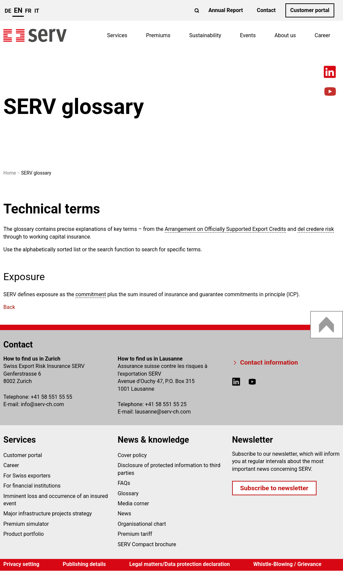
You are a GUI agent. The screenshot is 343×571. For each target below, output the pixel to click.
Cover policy (132, 455)
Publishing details (84, 564)
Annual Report (225, 10)
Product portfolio (23, 534)
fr (28, 11)
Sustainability (205, 35)
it (37, 11)
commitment (90, 294)
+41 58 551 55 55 (51, 397)
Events (248, 35)
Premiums (158, 35)
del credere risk (315, 229)
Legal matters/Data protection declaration (179, 564)
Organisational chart (142, 524)
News (124, 513)
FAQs (124, 483)
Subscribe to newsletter (274, 488)
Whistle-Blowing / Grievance (287, 564)
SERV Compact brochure (147, 544)
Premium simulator (26, 524)
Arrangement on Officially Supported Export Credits (225, 229)
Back (9, 307)
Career (322, 35)
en (18, 10)
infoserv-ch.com (42, 404)
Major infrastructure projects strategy (47, 513)
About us (285, 35)
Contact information (269, 362)
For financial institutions (32, 486)
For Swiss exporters (27, 475)
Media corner (133, 503)
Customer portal (309, 10)
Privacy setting (21, 564)
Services (117, 35)
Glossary (128, 493)
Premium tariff (135, 534)
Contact (266, 10)
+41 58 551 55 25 (166, 404)
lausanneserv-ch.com (163, 411)
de (8, 11)
